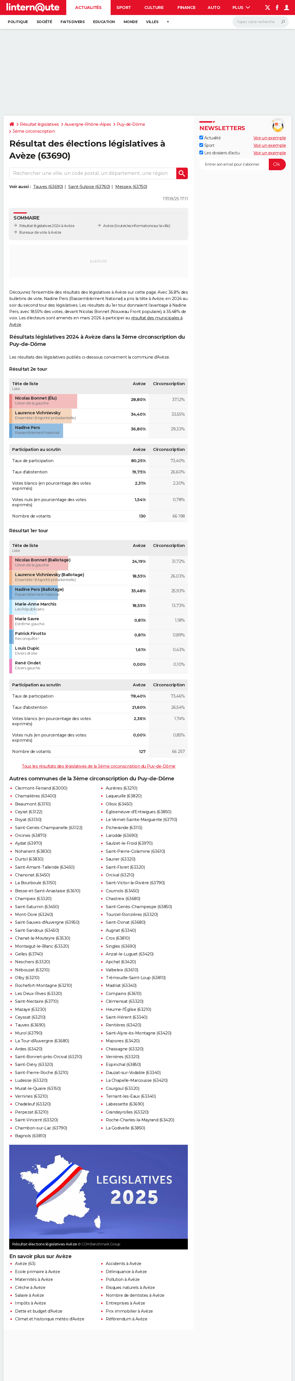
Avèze (108, 226)
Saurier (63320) (120, 859)
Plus (241, 7)
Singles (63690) (121, 946)
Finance (186, 7)
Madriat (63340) (121, 985)
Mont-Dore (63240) (34, 914)
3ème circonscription (33, 131)
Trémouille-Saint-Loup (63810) (136, 977)
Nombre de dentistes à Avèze (135, 1295)
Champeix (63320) (33, 898)
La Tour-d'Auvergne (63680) (42, 1040)
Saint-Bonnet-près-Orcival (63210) (48, 1056)
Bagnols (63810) (30, 1135)
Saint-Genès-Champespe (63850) (139, 906)
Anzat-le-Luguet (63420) (130, 954)
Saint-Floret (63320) (125, 867)
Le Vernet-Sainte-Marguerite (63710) (141, 819)
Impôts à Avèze (30, 1303)
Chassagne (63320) (124, 1049)
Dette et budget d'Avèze (39, 1311)
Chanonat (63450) (32, 875)
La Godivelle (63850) (125, 1128)
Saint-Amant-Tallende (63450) (44, 867)
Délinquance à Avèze (126, 1271)
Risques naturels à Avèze (130, 1287)
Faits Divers (72, 22)
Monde (131, 22)
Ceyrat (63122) (28, 811)
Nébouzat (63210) (32, 969)
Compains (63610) (123, 993)
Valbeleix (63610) (122, 969)
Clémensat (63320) (124, 1001)
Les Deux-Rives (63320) (38, 993)
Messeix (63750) (131, 186)
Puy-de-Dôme (131, 124)
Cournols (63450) (122, 890)
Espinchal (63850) (123, 1064)
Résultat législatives (39, 124)
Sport (123, 7)
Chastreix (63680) (123, 898)
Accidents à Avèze (123, 1263)
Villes (152, 22)
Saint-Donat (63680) (125, 922)
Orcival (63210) (120, 875)
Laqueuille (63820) (123, 796)
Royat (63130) (28, 819)
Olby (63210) (27, 977)
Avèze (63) (25, 1263)
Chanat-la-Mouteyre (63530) (42, 938)
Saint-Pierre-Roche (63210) (41, 1072)
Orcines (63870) (30, 835)
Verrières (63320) (122, 1056)
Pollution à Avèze (123, 1279)
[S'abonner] (242, 164)
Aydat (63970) (28, 843)
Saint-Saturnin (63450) (37, 906)
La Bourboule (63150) (35, 882)
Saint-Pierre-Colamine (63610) (135, 851)
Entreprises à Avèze (125, 1303)
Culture (154, 7)
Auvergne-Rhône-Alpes (88, 124)
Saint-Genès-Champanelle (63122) (48, 827)
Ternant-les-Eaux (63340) (131, 1096)
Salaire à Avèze (29, 1295)
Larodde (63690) (122, 835)
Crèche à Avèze (30, 1287)
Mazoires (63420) (122, 1040)
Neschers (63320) (32, 961)
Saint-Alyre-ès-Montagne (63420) (138, 1033)
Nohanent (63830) (33, 851)
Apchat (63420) (121, 961)
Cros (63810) (118, 938)
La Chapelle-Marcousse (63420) (137, 1080)
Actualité (210, 137)
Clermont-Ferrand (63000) (41, 788)
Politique (18, 22)
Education (104, 22)
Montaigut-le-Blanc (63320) (42, 946)
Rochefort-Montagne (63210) (43, 985)
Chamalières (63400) (35, 796)
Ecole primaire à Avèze (37, 1271)
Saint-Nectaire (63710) (36, 1001)
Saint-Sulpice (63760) (89, 186)
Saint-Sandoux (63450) (37, 930)
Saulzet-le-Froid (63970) (129, 843)
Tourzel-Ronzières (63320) (132, 914)
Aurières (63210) (121, 788)
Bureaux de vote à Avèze (40, 232)
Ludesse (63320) (31, 1080)
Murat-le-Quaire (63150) (38, 1088)
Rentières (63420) (123, 1025)
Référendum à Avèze (126, 1319)
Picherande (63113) (124, 827)
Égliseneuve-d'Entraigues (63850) (138, 811)
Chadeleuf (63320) (33, 1104)
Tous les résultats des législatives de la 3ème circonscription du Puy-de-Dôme (98, 766)
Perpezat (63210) (31, 1112)
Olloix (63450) (119, 804)
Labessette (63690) (125, 1104)
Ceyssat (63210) (30, 1017)
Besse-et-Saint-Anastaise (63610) (47, 890)
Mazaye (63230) (30, 1009)
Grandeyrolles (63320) (127, 1112)
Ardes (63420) (28, 1049)
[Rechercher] (260, 22)
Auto (214, 7)
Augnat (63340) (121, 930)
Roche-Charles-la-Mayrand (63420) (140, 1120)
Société (44, 22)
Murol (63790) (28, 1033)
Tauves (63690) (48, 186)
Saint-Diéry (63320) (34, 1064)
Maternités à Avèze (34, 1279)
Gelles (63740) (29, 954)
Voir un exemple (270, 137)
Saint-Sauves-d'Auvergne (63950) (47, 922)
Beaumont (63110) (32, 804)
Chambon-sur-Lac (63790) (41, 1128)
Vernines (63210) (31, 1096)
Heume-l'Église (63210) (128, 1009)
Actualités (88, 7)
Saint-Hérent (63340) (126, 1017)
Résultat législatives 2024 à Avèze (46, 226)
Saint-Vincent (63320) (36, 1120)
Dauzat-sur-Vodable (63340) (133, 1072)
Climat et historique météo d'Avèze (49, 1319)
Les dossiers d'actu (219, 152)
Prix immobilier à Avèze (129, 1311)
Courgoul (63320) (122, 1088)
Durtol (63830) (29, 859)
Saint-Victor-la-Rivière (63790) (135, 882)
